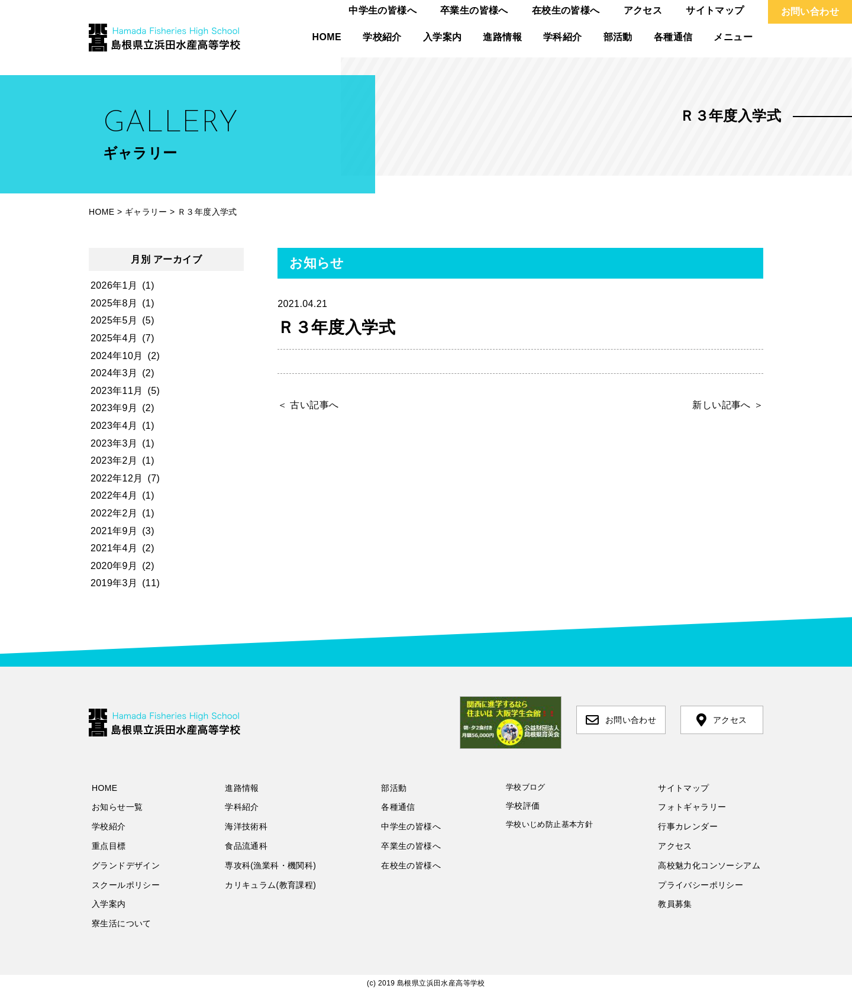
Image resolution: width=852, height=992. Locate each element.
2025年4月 (114, 338)
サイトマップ (715, 10)
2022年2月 (114, 513)
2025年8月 (114, 303)
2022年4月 (114, 495)
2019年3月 (114, 583)
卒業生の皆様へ (474, 10)
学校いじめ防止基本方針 (549, 824)
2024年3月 (114, 373)
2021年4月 (114, 548)
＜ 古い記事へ (307, 405)
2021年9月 (114, 531)
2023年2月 (114, 460)
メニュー (733, 37)
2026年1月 (114, 285)
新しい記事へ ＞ (727, 405)
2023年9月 (114, 408)
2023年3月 (114, 443)
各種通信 (673, 37)
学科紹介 (562, 37)
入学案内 (442, 37)
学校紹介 (382, 37)
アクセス (643, 10)
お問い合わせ (810, 12)
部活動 (618, 37)
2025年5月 (114, 320)
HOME (327, 37)
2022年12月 (117, 478)
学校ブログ (526, 787)
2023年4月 (114, 426)
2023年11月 (117, 391)
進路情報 (502, 37)
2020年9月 (114, 566)
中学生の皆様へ (382, 10)
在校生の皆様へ (566, 10)
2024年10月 (117, 356)
